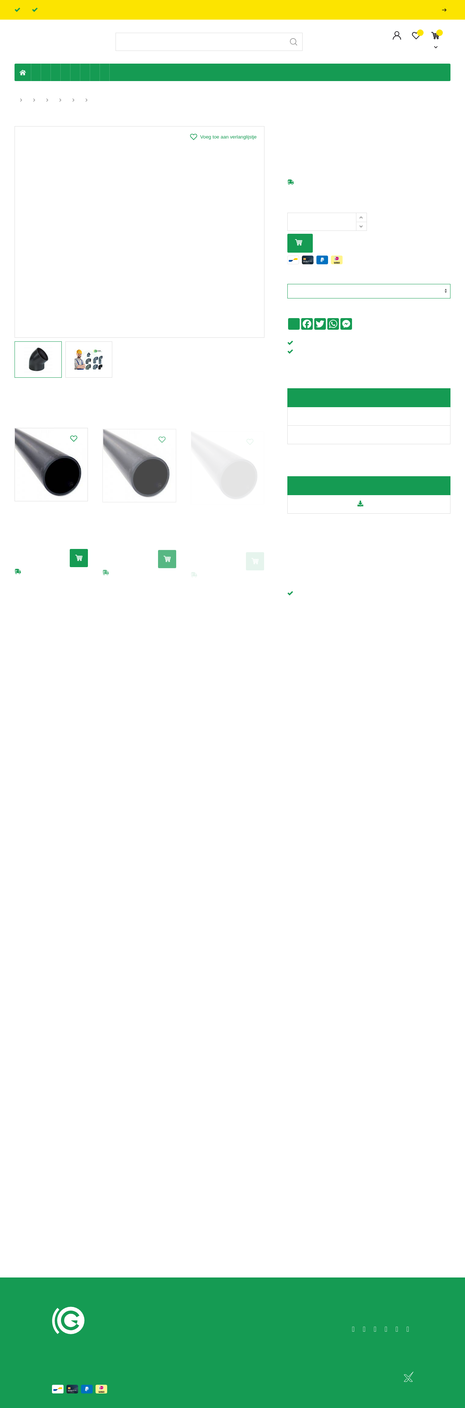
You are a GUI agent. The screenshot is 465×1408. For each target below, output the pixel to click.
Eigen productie (36, 72)
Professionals (445, 10)
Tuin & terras (56, 72)
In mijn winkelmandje (298, 243)
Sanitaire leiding (65, 72)
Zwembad (105, 72)
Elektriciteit (85, 72)
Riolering (46, 72)
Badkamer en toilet (114, 72)
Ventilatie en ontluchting (75, 72)
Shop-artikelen (95, 72)
